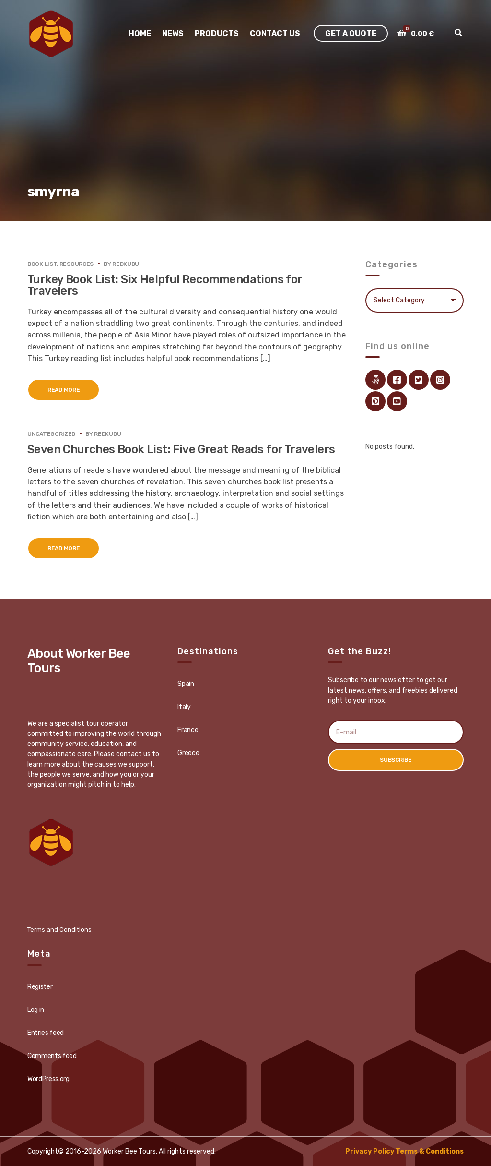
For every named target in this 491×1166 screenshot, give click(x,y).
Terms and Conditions (59, 929)
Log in (35, 1010)
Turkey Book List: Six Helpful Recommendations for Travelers (164, 285)
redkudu (125, 264)
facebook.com (397, 380)
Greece (188, 753)
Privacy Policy (369, 1151)
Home (140, 33)
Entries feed (45, 1033)
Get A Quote (350, 33)
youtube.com (397, 401)
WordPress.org (48, 1079)
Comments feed (51, 1056)
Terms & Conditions (430, 1151)
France (187, 730)
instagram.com (440, 380)
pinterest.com (375, 401)
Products (217, 33)
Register (39, 987)
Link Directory (375, 380)
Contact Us (275, 33)
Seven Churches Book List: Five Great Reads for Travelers (181, 449)
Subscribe (395, 760)
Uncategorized (51, 434)
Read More (63, 389)
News (173, 33)
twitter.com (419, 380)
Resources (76, 264)
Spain (185, 684)
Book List (42, 264)
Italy (183, 707)
